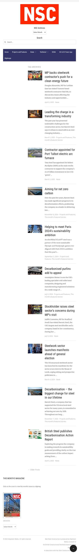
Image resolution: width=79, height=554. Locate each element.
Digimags (8, 58)
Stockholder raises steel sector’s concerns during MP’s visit (60, 311)
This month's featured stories (55, 217)
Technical (43, 52)
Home (7, 52)
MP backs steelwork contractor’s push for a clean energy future (58, 77)
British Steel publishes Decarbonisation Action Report (59, 435)
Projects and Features (19, 52)
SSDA (54, 52)
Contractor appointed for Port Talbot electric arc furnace (60, 154)
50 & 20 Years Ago (65, 52)
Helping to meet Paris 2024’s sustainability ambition (58, 231)
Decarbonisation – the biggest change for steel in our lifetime (59, 393)
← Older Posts (34, 469)
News (32, 52)
